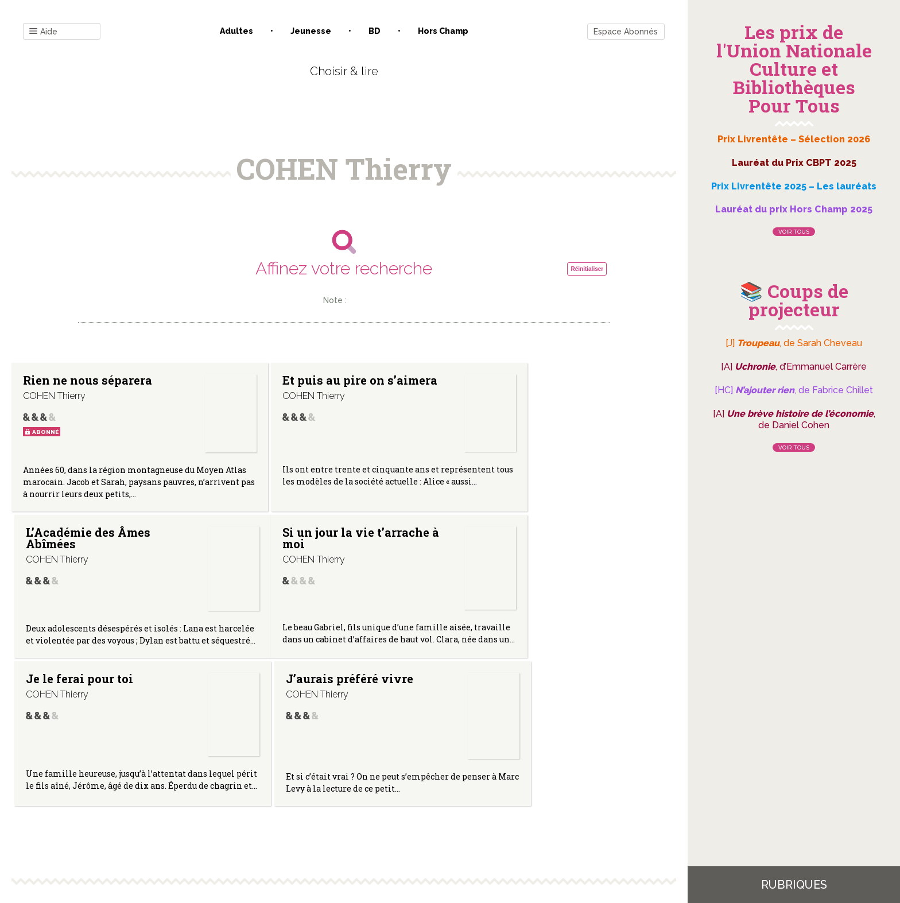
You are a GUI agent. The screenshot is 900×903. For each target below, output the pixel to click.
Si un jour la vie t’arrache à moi (69, 550)
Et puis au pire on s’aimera (296, 386)
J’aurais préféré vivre (531, 544)
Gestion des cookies (454, 786)
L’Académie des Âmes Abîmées (529, 386)
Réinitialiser (587, 269)
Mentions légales (369, 786)
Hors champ (443, 31)
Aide (43, 32)
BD (374, 31)
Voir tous (793, 231)
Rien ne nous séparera (87, 380)
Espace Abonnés (625, 31)
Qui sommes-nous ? (284, 786)
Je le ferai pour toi (298, 544)
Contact (214, 786)
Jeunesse (310, 31)
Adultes (236, 31)
